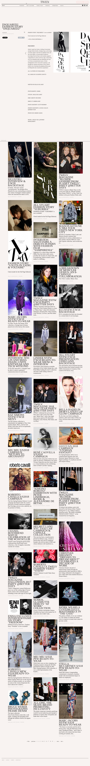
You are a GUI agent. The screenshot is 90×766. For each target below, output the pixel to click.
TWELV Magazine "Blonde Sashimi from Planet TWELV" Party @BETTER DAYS (70, 498)
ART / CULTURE (30, 5)
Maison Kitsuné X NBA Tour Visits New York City (70, 229)
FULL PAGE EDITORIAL (35, 39)
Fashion (4, 32)
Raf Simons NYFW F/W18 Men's (16, 416)
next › (58, 741)
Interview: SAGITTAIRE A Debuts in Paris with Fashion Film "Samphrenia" (44, 244)
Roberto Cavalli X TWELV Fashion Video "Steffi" (45, 567)
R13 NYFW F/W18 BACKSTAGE (69, 310)
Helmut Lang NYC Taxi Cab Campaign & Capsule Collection (43, 530)
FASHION (22, 5)
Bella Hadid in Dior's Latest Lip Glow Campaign (71, 411)
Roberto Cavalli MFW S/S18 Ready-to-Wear (18, 672)
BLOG (62, 5)
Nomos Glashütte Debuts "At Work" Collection (41, 604)
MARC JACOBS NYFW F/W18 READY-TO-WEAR (19, 319)
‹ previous (33, 741)
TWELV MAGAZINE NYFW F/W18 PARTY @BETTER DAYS (44, 301)
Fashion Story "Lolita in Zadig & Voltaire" (19, 265)
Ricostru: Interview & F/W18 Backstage (16, 182)
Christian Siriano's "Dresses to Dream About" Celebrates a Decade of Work (69, 559)
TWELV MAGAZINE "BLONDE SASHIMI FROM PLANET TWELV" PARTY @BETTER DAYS (70, 181)
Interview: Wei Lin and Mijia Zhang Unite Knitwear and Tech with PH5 (18, 362)
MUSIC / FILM (40, 5)
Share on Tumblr (21, 37)
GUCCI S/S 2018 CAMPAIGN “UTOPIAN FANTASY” (68, 449)
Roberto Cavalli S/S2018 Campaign (18, 496)
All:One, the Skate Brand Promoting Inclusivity (42, 705)
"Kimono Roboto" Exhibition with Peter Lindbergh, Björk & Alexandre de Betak (45, 496)
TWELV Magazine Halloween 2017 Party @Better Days (19, 581)
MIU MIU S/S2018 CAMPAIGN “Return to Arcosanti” (18, 453)
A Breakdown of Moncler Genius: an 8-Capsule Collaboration (70, 272)
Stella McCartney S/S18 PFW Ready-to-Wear (71, 667)
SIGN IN (86, 2)
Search (3, 5)
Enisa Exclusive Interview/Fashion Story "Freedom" (20, 619)
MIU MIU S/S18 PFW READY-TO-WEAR (43, 658)
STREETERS (55, 5)
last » (62, 741)
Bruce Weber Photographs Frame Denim (18, 708)
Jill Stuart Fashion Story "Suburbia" (43, 207)
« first (28, 741)
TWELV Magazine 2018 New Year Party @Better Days (45, 407)
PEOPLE (47, 5)
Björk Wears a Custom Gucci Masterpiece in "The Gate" (70, 610)
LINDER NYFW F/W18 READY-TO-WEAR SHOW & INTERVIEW (44, 361)
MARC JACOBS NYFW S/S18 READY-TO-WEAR (70, 722)
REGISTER (79, 2)
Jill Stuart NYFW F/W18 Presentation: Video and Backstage (69, 359)
